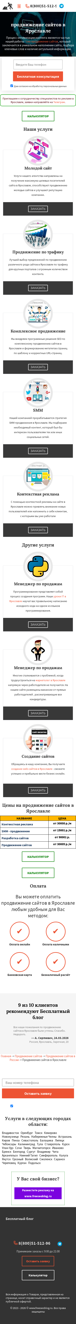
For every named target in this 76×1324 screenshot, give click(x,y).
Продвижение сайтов (28, 1056)
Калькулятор (38, 116)
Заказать (38, 209)
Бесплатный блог (20, 1218)
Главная (6, 1056)
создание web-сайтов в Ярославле (31, 769)
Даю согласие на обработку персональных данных (38, 86)
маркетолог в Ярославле (50, 680)
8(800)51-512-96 (44, 5)
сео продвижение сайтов (42, 41)
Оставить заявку (38, 1261)
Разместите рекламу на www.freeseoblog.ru (38, 1193)
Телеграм (59, 102)
